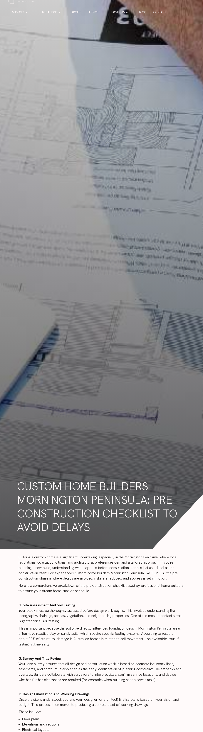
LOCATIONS (49, 12)
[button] (20, 12)
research (168, 633)
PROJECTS (118, 12)
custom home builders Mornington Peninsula (109, 573)
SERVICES (18, 12)
